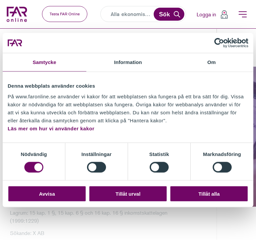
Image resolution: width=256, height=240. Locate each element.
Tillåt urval (128, 193)
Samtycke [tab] (44, 62)
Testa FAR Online (65, 13)
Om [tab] (211, 62)
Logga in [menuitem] (206, 14)
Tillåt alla (209, 193)
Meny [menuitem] (242, 14)
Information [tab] (128, 62)
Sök (164, 14)
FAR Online (18, 14)
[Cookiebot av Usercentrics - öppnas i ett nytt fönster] (219, 43)
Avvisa (47, 193)
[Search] (131, 14)
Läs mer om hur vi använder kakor (51, 128)
